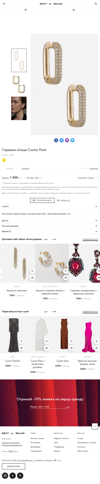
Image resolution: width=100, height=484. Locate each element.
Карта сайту (82, 451)
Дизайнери (35, 446)
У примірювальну (44, 200)
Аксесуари (35, 442)
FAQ (56, 442)
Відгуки (57, 451)
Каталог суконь (37, 438)
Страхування (36, 451)
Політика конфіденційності (12, 445)
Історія (80, 438)
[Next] (56, 239)
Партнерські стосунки (86, 442)
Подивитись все (90, 239)
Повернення (59, 446)
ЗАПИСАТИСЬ (13, 466)
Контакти (81, 446)
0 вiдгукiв (93, 169)
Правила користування (11, 443)
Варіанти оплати (61, 438)
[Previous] (44, 239)
